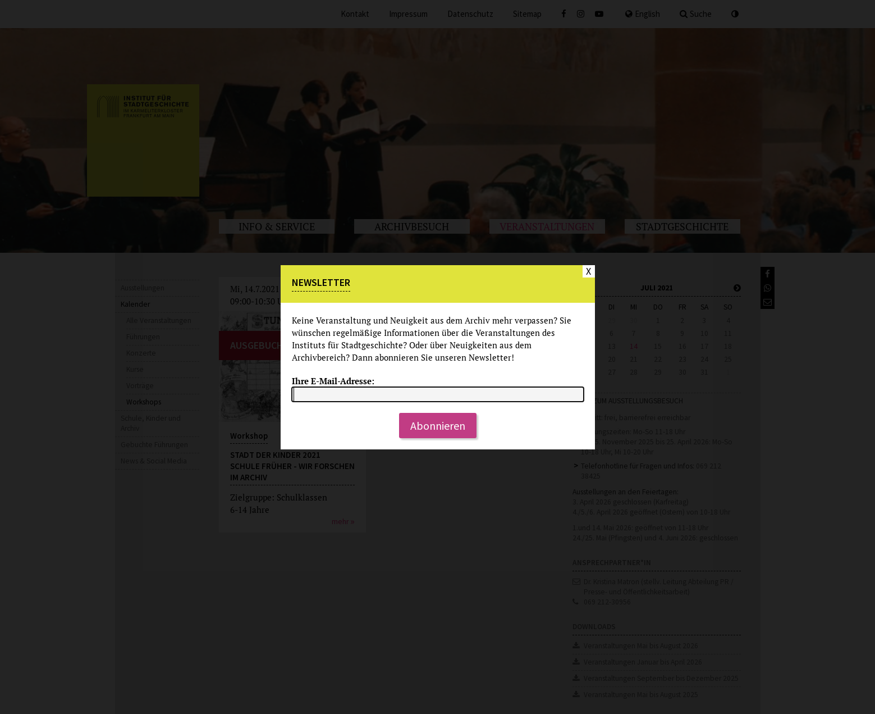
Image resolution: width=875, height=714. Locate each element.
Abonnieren (437, 426)
